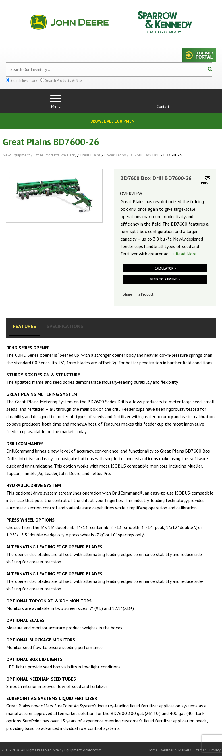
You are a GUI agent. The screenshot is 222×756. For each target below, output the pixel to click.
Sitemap (200, 750)
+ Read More (184, 254)
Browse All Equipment (113, 121)
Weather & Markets (175, 750)
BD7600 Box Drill (145, 155)
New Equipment (16, 155)
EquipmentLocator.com (82, 750)
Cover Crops (115, 155)
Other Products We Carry (55, 155)
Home (153, 750)
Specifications (65, 326)
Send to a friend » (165, 279)
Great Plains (90, 155)
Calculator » (165, 268)
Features (24, 326)
